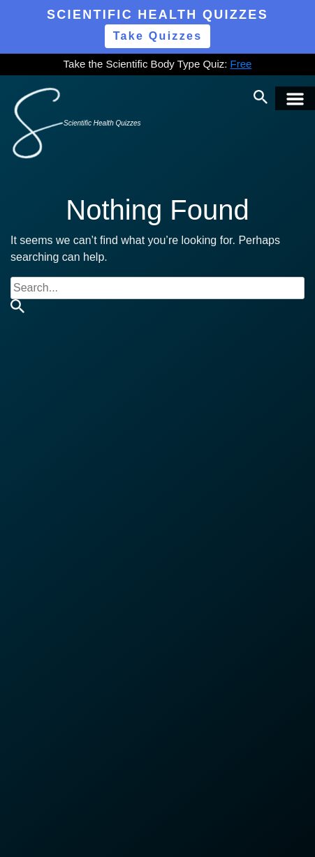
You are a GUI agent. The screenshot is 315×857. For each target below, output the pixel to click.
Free (241, 64)
